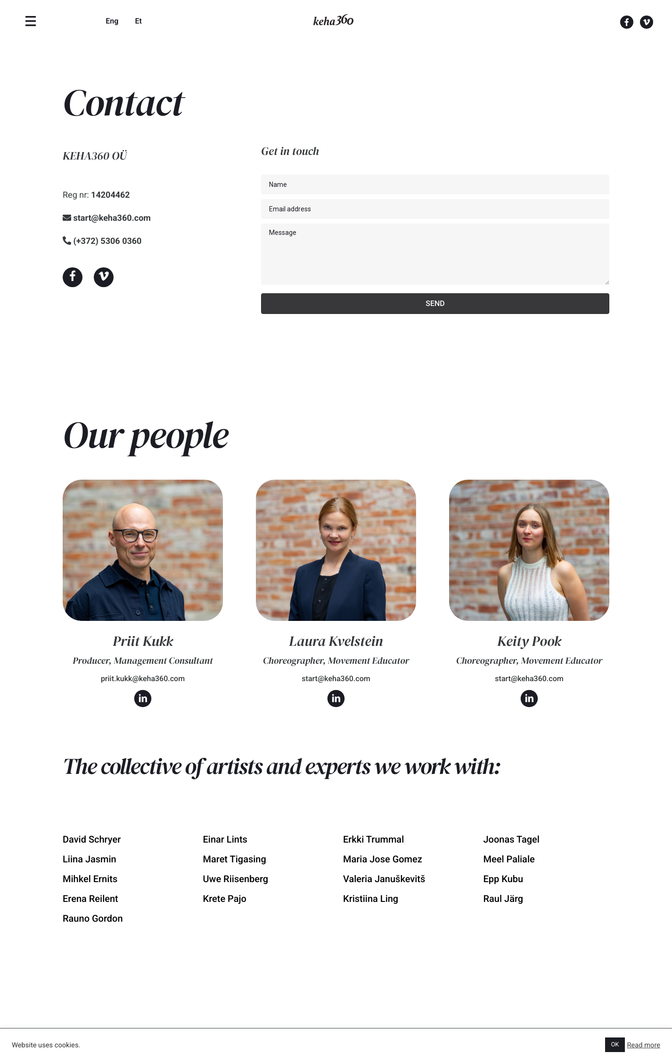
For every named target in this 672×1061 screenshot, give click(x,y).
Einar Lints (225, 839)
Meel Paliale (509, 859)
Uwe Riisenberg (236, 878)
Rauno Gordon (93, 918)
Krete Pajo (224, 898)
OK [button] (615, 1044)
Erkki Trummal (373, 839)
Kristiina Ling (370, 898)
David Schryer (92, 839)
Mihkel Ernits (90, 878)
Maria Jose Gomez (382, 859)
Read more (644, 1045)
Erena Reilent (90, 898)
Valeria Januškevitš (384, 878)
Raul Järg (504, 898)
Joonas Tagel (512, 839)
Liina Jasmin (89, 859)
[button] (72, 277)
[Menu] (30, 21)
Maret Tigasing (234, 859)
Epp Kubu (504, 878)
